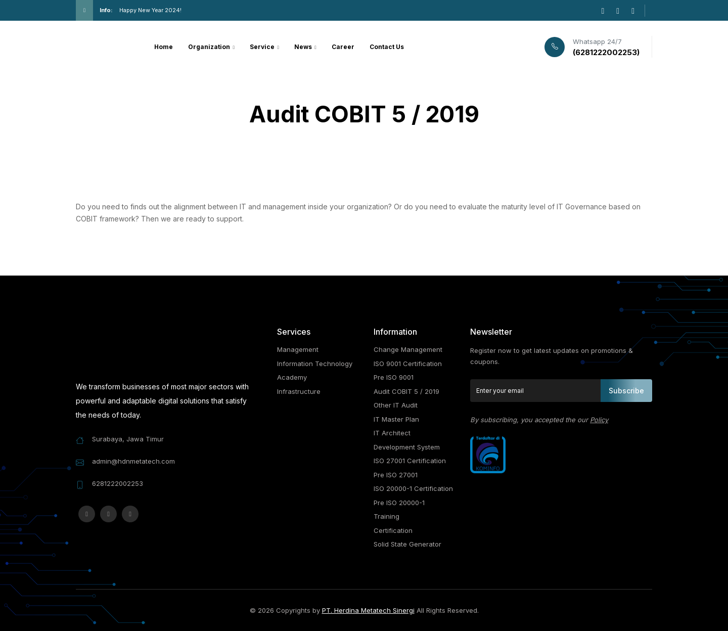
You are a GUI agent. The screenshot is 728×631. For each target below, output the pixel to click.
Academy (292, 377)
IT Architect (392, 433)
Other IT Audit (396, 405)
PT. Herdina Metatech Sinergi (368, 610)
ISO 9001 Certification (408, 363)
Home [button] (163, 47)
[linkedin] (632, 11)
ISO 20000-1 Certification (413, 488)
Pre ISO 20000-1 (399, 503)
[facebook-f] (617, 11)
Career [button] (343, 47)
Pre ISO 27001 (396, 475)
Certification (393, 530)
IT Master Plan (396, 419)
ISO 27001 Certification (410, 461)
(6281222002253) (606, 52)
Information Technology (314, 363)
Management (297, 349)
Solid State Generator (407, 544)
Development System (407, 447)
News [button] (303, 47)
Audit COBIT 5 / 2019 (406, 391)
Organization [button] (210, 47)
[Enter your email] (535, 390)
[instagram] (602, 11)
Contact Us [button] (387, 47)
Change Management (408, 349)
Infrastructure (299, 391)
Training (386, 516)
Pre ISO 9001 (394, 377)
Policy (599, 420)
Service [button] (263, 47)
